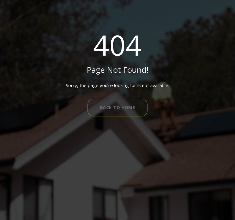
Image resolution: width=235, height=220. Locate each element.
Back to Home (117, 107)
